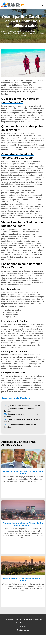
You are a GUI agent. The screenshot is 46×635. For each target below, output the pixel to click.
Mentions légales (23, 630)
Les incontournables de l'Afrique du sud (22, 31)
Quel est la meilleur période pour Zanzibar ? (23, 406)
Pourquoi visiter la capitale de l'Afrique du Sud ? (23, 579)
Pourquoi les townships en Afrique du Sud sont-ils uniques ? (23, 524)
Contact (23, 626)
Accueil (3, 31)
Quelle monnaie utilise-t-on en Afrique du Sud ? (23, 472)
